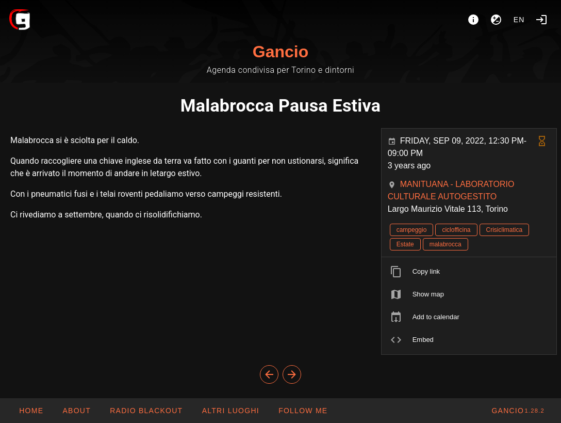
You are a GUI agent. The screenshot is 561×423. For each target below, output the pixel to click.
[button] (230, 410)
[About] (473, 19)
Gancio (280, 51)
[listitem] (469, 271)
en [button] (519, 19)
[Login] (541, 19)
